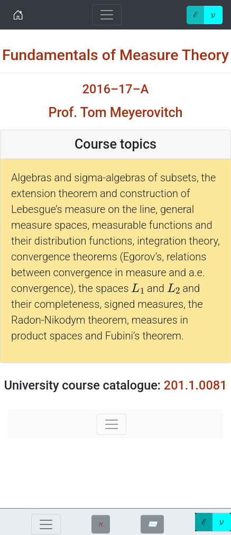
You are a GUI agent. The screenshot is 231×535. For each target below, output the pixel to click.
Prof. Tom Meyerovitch (115, 112)
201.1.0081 (195, 385)
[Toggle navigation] (107, 14)
